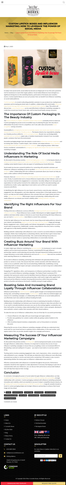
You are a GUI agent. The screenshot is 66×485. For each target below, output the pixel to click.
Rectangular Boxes (41, 426)
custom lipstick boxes (18, 108)
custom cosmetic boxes (50, 392)
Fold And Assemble (41, 423)
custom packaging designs (30, 134)
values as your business (15, 196)
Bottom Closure (40, 420)
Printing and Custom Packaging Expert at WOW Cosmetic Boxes (24, 384)
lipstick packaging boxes (10, 398)
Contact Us (8, 439)
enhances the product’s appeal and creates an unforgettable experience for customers (29, 162)
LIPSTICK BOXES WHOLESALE (48, 395)
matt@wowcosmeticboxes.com (15, 452)
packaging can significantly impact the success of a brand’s (43, 147)
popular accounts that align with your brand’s (34, 222)
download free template (17, 483)
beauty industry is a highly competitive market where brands (24, 120)
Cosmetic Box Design (17, 392)
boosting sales (30, 341)
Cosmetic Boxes (9, 426)
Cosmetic (8, 392)
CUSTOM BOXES (39, 392)
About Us (7, 423)
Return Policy (9, 436)
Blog (6, 432)
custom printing (22, 395)
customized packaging (34, 395)
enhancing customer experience (50, 141)
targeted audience (19, 217)
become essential (36, 248)
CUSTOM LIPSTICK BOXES (11, 395)
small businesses (25, 291)
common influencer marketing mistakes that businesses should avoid (36, 177)
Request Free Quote (49, 483)
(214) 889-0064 (11, 449)
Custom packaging (9, 102)
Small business (34, 293)
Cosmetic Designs (29, 392)
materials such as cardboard (12, 136)
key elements (43, 254)
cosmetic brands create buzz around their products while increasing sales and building (29, 378)
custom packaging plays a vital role (36, 160)
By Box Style (8, 429)
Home (7, 420)
